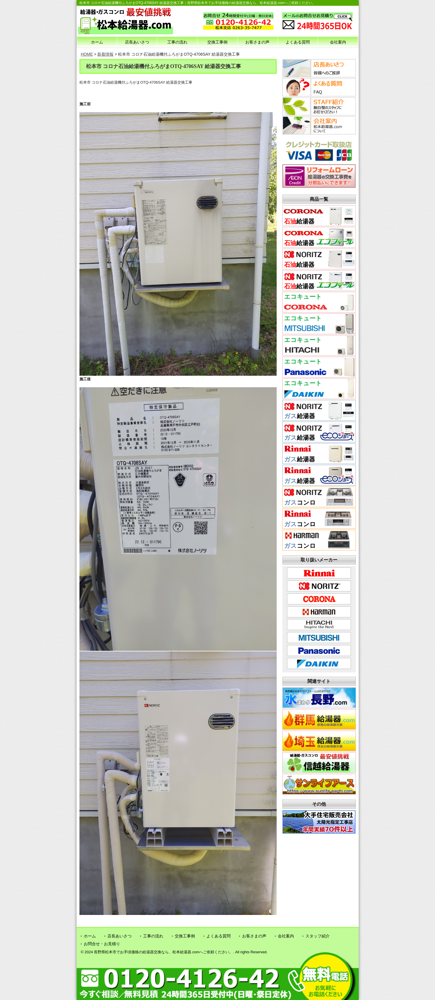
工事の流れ (177, 42)
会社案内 (338, 42)
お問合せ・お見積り (102, 943)
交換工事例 (217, 42)
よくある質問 (298, 42)
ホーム (97, 42)
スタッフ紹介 (317, 936)
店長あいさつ (137, 42)
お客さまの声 (257, 42)
